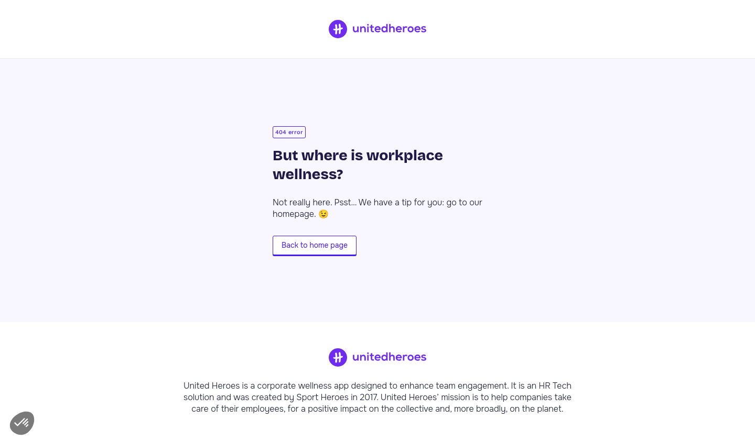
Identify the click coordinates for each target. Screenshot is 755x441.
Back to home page (315, 245)
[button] (22, 423)
